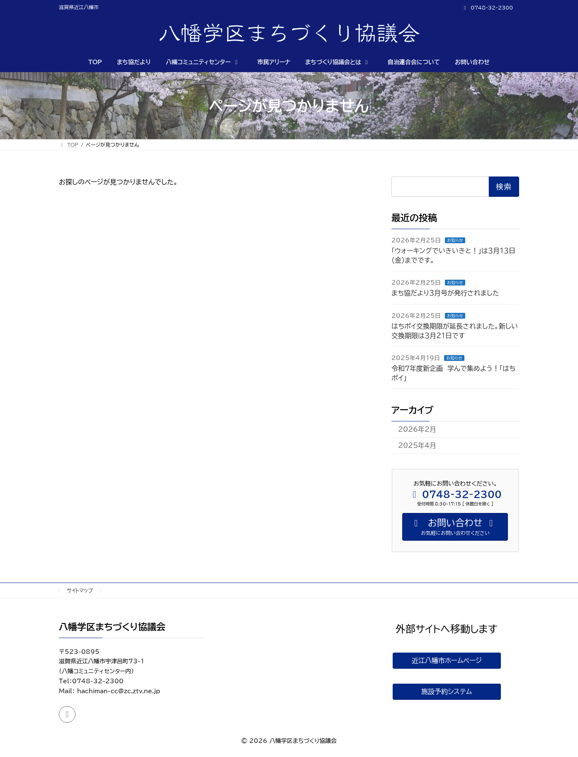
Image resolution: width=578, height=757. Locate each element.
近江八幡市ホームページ (446, 661)
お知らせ (455, 240)
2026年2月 (417, 429)
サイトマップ (80, 590)
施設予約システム (446, 694)
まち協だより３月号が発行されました (445, 293)
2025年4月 (417, 445)
